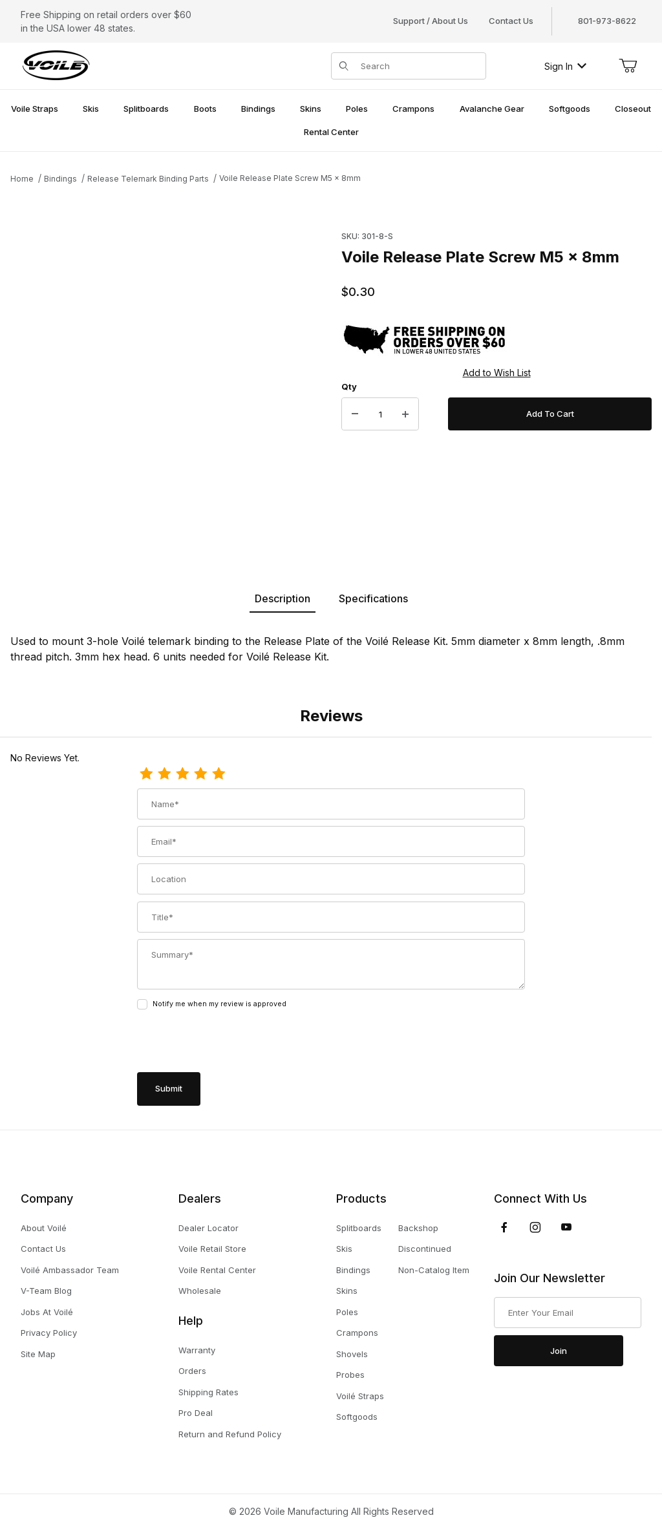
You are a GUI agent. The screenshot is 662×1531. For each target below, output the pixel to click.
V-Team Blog (46, 1290)
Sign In (565, 66)
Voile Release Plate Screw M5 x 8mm (290, 178)
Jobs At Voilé (47, 1312)
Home (22, 179)
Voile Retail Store (212, 1248)
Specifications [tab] (373, 598)
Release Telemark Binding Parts (148, 179)
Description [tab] (282, 598)
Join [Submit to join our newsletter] (558, 1351)
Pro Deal (195, 1413)
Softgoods (357, 1416)
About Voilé (44, 1228)
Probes (350, 1374)
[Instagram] (535, 1227)
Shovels (352, 1354)
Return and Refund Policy (229, 1434)
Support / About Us (430, 21)
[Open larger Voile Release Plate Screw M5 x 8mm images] (172, 374)
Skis (344, 1248)
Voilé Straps (360, 1396)
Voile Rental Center (217, 1270)
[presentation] (235, 1042)
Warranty (196, 1350)
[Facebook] (504, 1227)
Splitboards (358, 1228)
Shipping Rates (208, 1392)
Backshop (418, 1228)
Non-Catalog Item (433, 1270)
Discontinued (424, 1248)
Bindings (60, 179)
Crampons (357, 1332)
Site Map (38, 1354)
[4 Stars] (200, 774)
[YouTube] (566, 1227)
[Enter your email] (567, 1312)
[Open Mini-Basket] (627, 65)
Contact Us (511, 21)
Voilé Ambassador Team (70, 1270)
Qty (349, 386)
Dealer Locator (208, 1228)
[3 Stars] (182, 774)
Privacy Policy (49, 1332)
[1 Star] (146, 774)
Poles (347, 1312)
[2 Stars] (164, 774)
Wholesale (199, 1290)
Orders (192, 1371)
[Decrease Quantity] (355, 414)
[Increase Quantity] (405, 414)
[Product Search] (419, 66)
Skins (347, 1290)
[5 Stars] (218, 774)
